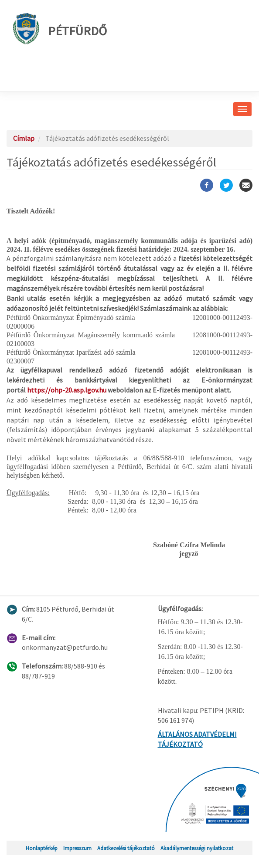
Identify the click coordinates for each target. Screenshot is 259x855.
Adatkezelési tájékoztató (126, 848)
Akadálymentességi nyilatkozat (196, 848)
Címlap (23, 138)
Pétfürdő (60, 28)
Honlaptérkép (42, 848)
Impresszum (77, 848)
